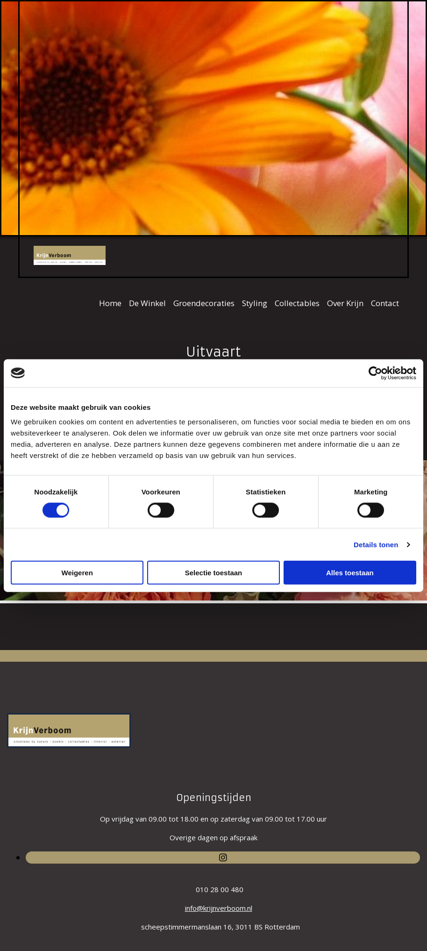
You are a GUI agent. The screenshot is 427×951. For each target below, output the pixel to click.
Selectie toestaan (213, 573)
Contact (385, 303)
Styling (254, 303)
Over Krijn (345, 303)
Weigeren (77, 573)
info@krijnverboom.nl (218, 908)
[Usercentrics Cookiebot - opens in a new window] (375, 373)
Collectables (297, 303)
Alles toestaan (350, 573)
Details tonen (376, 544)
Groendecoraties (204, 303)
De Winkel (147, 303)
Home (110, 303)
